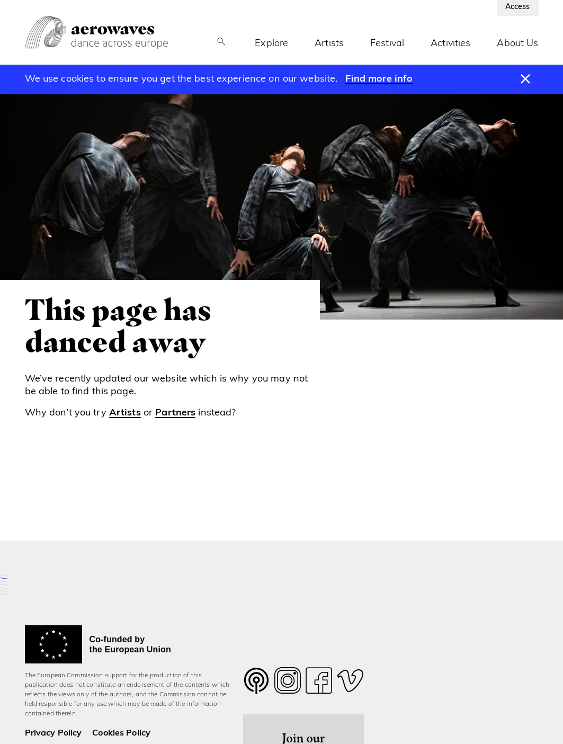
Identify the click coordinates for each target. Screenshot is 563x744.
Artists (329, 44)
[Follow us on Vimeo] (350, 683)
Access (517, 7)
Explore (271, 44)
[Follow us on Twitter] (256, 687)
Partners (175, 413)
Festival (387, 44)
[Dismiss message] (525, 79)
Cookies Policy (121, 733)
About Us (517, 44)
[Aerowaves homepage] (96, 32)
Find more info (379, 79)
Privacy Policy (53, 733)
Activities (450, 44)
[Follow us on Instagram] (287, 683)
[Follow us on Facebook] (319, 683)
